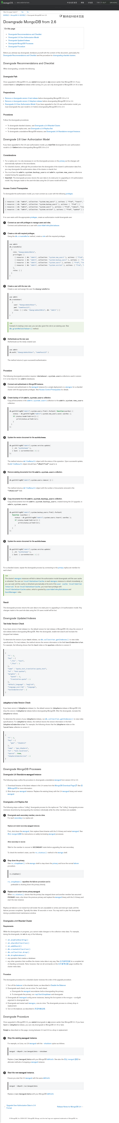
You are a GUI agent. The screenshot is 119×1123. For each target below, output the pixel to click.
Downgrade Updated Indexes (19, 40)
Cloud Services (83, 8)
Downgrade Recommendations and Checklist (25, 34)
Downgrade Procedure (16, 47)
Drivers (68, 8)
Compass (98, 8)
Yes (22, 12)
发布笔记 (6, 15)
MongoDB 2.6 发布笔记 (18, 15)
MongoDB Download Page (65, 786)
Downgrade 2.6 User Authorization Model (23, 37)
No (28, 12)
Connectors (111, 8)
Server (58, 8)
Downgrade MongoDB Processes (20, 43)
